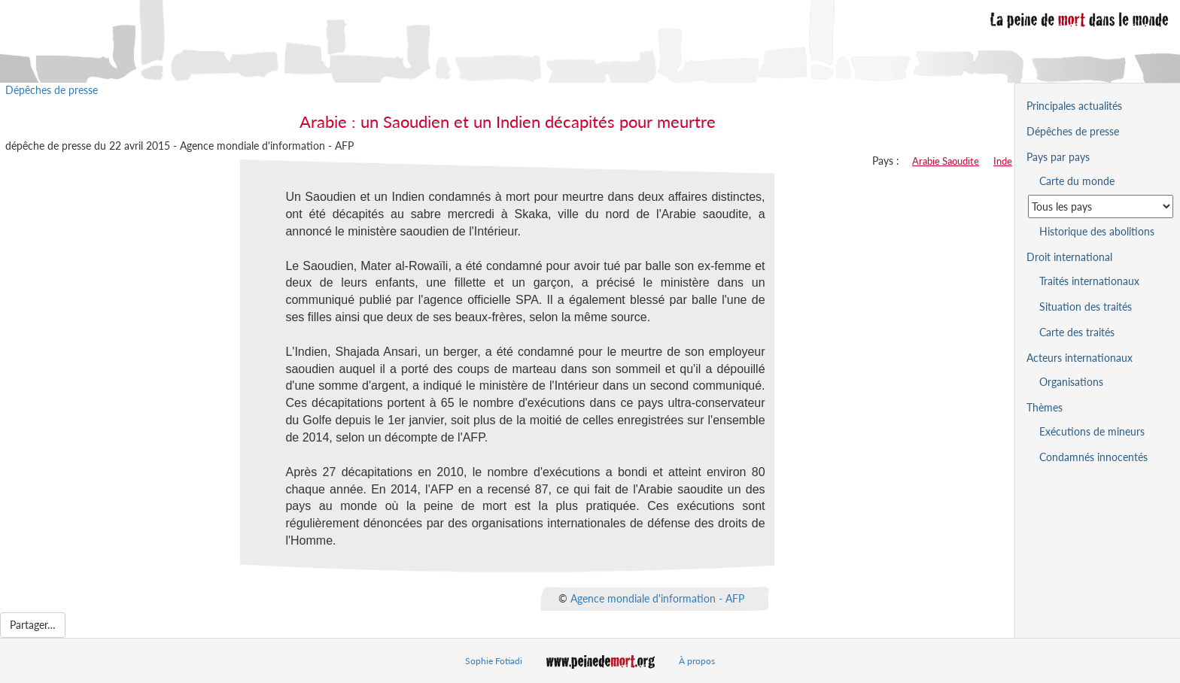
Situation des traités (1085, 306)
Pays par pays (1058, 156)
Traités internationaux (1089, 281)
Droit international (1069, 256)
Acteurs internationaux (1079, 357)
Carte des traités (1077, 332)
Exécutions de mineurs (1092, 431)
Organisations (1071, 381)
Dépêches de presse (51, 89)
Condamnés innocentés (1093, 457)
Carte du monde (1077, 181)
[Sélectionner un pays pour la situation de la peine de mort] (1100, 206)
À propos (697, 660)
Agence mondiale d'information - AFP (657, 597)
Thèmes (1044, 407)
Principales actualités (1074, 105)
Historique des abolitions (1096, 231)
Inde (1002, 161)
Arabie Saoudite (945, 161)
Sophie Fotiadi (493, 660)
